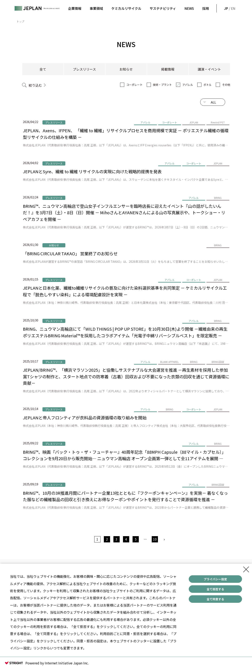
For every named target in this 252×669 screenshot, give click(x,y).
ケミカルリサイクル (126, 8)
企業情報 (74, 8)
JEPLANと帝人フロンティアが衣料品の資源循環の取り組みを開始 (84, 418)
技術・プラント (162, 85)
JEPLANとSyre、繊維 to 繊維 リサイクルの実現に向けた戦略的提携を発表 (92, 171)
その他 (226, 85)
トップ (20, 21)
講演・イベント (209, 69)
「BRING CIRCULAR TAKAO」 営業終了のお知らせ (70, 253)
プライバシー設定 (215, 579)
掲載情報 (167, 69)
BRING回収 (218, 362)
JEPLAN (193, 122)
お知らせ (126, 69)
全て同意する (215, 599)
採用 (205, 8)
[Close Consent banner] (246, 569)
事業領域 (96, 8)
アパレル (187, 85)
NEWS (189, 8)
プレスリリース (84, 69)
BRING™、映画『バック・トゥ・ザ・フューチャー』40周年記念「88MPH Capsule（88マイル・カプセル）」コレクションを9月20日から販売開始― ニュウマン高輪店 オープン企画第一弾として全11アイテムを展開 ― (124, 455)
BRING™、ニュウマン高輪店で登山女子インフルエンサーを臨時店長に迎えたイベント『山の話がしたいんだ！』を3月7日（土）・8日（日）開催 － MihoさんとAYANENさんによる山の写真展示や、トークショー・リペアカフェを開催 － (124, 212)
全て (43, 69)
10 (155, 539)
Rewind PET (218, 122)
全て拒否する (215, 589)
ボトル (208, 85)
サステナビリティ (163, 8)
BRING (218, 197)
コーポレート (134, 85)
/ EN (229, 8)
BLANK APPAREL (169, 362)
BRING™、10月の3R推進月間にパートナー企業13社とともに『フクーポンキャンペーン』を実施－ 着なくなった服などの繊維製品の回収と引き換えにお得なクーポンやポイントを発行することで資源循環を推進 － (125, 496)
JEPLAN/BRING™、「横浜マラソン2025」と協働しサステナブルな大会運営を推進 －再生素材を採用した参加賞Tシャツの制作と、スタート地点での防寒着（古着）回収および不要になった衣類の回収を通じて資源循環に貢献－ (126, 376)
